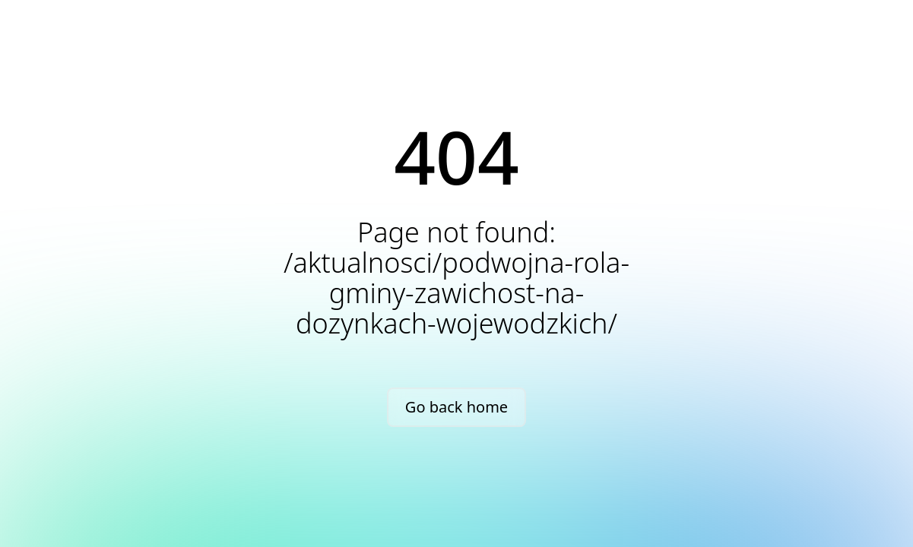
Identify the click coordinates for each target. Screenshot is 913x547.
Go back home (456, 407)
